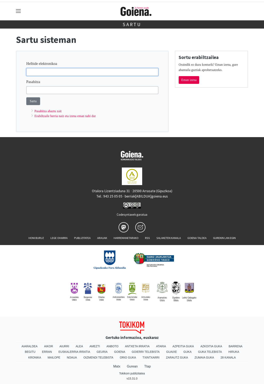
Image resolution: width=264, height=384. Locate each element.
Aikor (48, 346)
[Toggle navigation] (18, 11)
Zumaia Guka (204, 357)
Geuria (102, 351)
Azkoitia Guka (211, 346)
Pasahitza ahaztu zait (48, 111)
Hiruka (233, 351)
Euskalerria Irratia (74, 351)
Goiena (119, 351)
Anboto (113, 346)
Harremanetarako (126, 238)
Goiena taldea (197, 238)
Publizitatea (82, 238)
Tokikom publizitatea (132, 373)
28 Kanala (228, 357)
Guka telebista (210, 351)
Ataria (161, 346)
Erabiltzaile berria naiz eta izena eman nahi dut (65, 116)
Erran (47, 351)
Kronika (34, 357)
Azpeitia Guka (183, 346)
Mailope (54, 357)
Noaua (72, 357)
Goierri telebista (146, 351)
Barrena (235, 346)
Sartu (132, 24)
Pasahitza (33, 82)
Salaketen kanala (168, 238)
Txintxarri (151, 357)
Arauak (102, 238)
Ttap (147, 366)
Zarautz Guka (177, 357)
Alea (79, 346)
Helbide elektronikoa (41, 64)
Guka (188, 351)
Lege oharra (59, 238)
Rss (147, 238)
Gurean (132, 366)
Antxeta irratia (137, 346)
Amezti (94, 346)
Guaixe (171, 351)
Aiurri (64, 346)
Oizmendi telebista (98, 357)
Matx (116, 366)
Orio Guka (128, 357)
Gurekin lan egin (224, 238)
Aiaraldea (30, 346)
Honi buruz (36, 238)
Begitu (30, 351)
